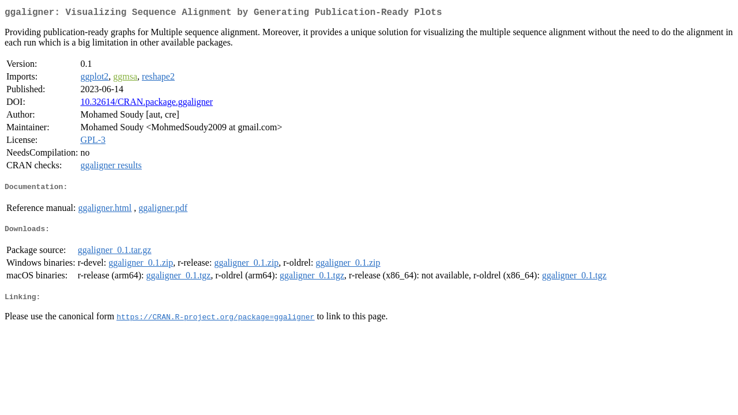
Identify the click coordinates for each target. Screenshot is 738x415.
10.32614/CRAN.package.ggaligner (146, 104)
